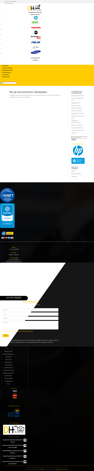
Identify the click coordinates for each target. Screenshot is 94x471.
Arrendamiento (35, 58)
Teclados (5, 74)
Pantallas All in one (76, 113)
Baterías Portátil (75, 95)
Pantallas (6, 77)
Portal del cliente (76, 174)
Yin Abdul (42, 469)
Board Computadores (77, 98)
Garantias (74, 176)
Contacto (35, 60)
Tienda (73, 171)
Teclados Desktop (76, 128)
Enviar (5, 335)
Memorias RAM (7, 70)
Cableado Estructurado (35, 12)
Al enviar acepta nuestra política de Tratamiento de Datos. (18, 331)
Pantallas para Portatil (77, 116)
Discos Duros (7, 68)
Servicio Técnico (35, 14)
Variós (73, 133)
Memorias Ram (75, 108)
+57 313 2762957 (14, 249)
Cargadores (6, 72)
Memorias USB (75, 110)
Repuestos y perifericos (8, 373)
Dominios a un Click (62, 469)
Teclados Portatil (76, 130)
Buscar (73, 139)
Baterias (5, 66)
